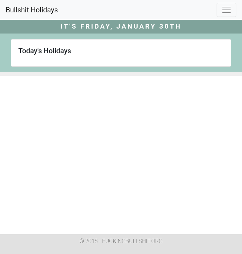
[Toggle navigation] (226, 10)
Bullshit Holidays (32, 10)
